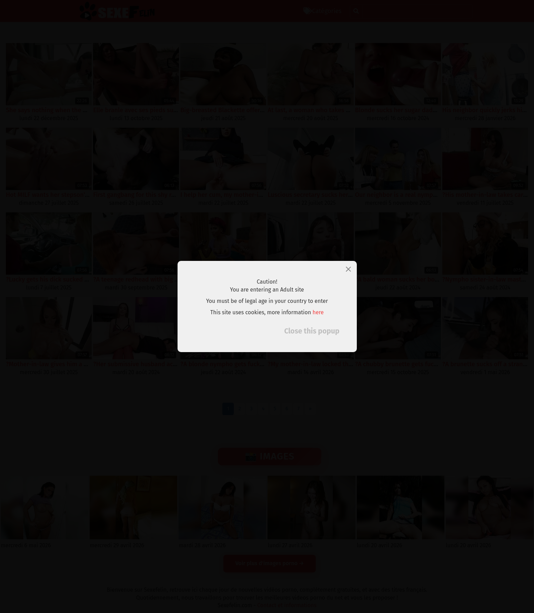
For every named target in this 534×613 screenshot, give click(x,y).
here (318, 312)
